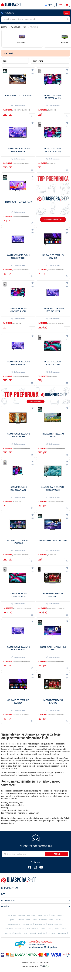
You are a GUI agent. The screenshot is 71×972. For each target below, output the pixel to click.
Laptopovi (20, 920)
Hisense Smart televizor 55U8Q (18, 95)
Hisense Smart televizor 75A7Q (18, 202)
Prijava (50, 5)
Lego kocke (31, 915)
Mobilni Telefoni (43, 915)
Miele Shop (43, 920)
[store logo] (11, 5)
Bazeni (43, 929)
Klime (53, 915)
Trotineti (56, 929)
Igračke (12, 920)
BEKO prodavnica (32, 929)
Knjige (64, 929)
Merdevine (41, 933)
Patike (34, 920)
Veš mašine (51, 933)
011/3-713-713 (7, 13)
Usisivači (33, 933)
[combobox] (35, 19)
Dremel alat (9, 929)
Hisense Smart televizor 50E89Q (53, 540)
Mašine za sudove (14, 924)
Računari (58, 920)
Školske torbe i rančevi (55, 924)
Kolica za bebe (27, 924)
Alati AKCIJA (62, 933)
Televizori (21, 915)
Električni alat (19, 929)
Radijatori (60, 915)
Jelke (49, 929)
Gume (51, 920)
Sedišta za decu (40, 924)
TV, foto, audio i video (19, 27)
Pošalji (57, 854)
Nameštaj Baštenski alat (13, 933)
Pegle (25, 933)
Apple (28, 920)
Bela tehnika (12, 915)
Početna (4, 27)
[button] (32, 69)
